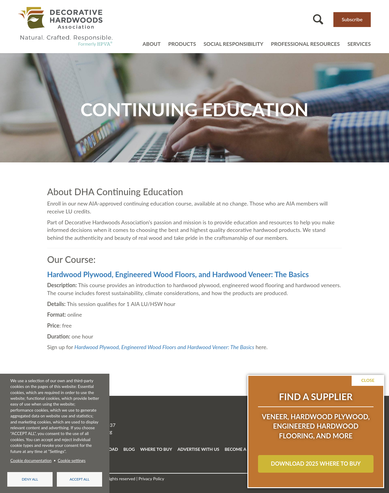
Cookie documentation (31, 460)
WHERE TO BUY (156, 449)
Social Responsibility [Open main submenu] (233, 44)
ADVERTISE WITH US (198, 449)
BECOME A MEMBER (245, 449)
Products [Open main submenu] (182, 44)
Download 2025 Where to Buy (315, 463)
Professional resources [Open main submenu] (305, 44)
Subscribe (352, 19)
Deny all (30, 479)
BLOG (129, 449)
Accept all (79, 479)
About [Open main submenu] (152, 44)
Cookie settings (71, 460)
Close (367, 380)
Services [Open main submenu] (359, 44)
